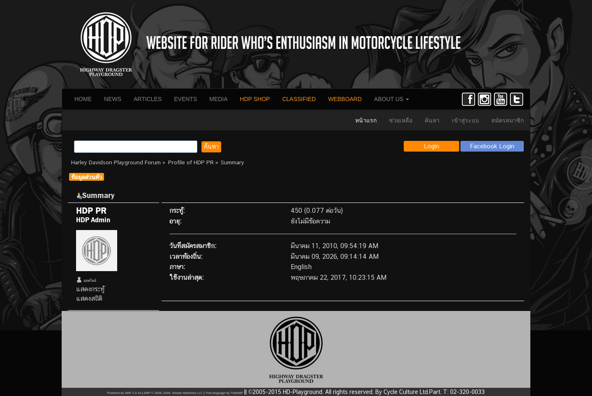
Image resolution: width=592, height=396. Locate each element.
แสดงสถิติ (89, 298)
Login (431, 146)
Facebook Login (492, 146)
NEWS (112, 99)
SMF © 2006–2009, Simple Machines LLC (173, 393)
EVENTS (185, 99)
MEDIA (218, 99)
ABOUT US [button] (391, 99)
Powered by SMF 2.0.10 (124, 393)
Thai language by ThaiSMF (224, 393)
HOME (83, 99)
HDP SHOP (255, 99)
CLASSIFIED (299, 99)
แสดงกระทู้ (90, 289)
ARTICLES (148, 99)
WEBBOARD (345, 99)
